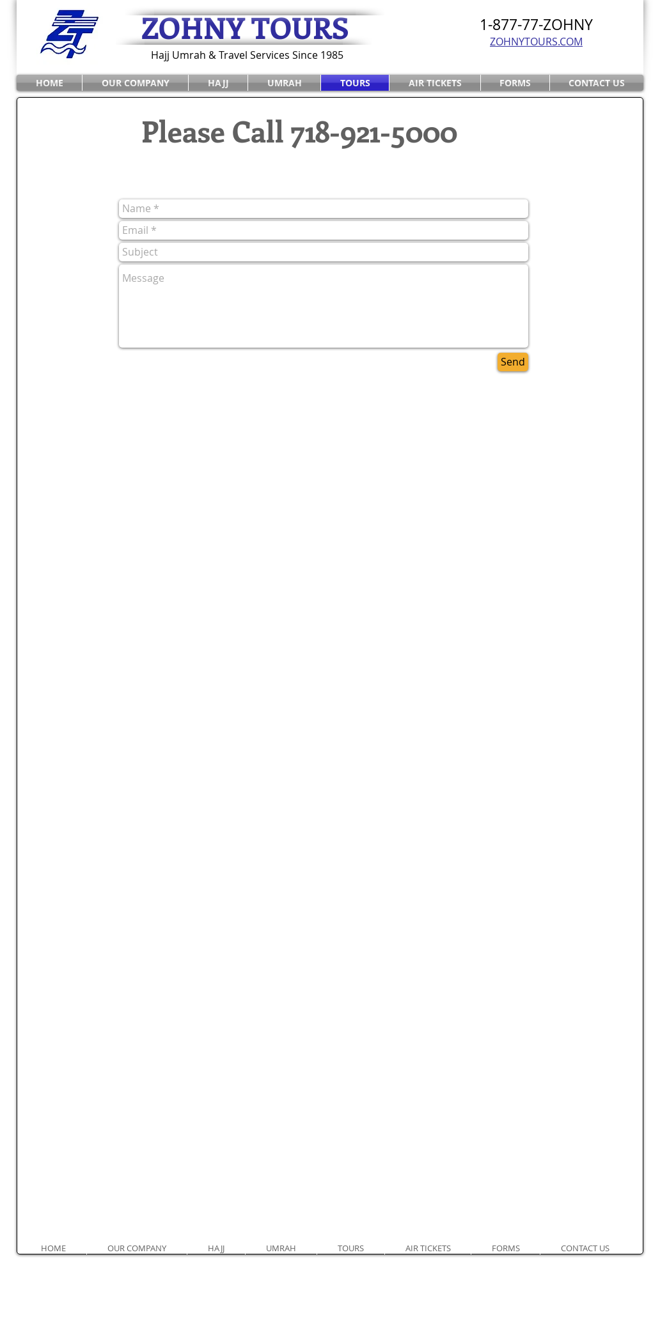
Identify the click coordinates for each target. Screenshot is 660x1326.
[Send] (513, 362)
